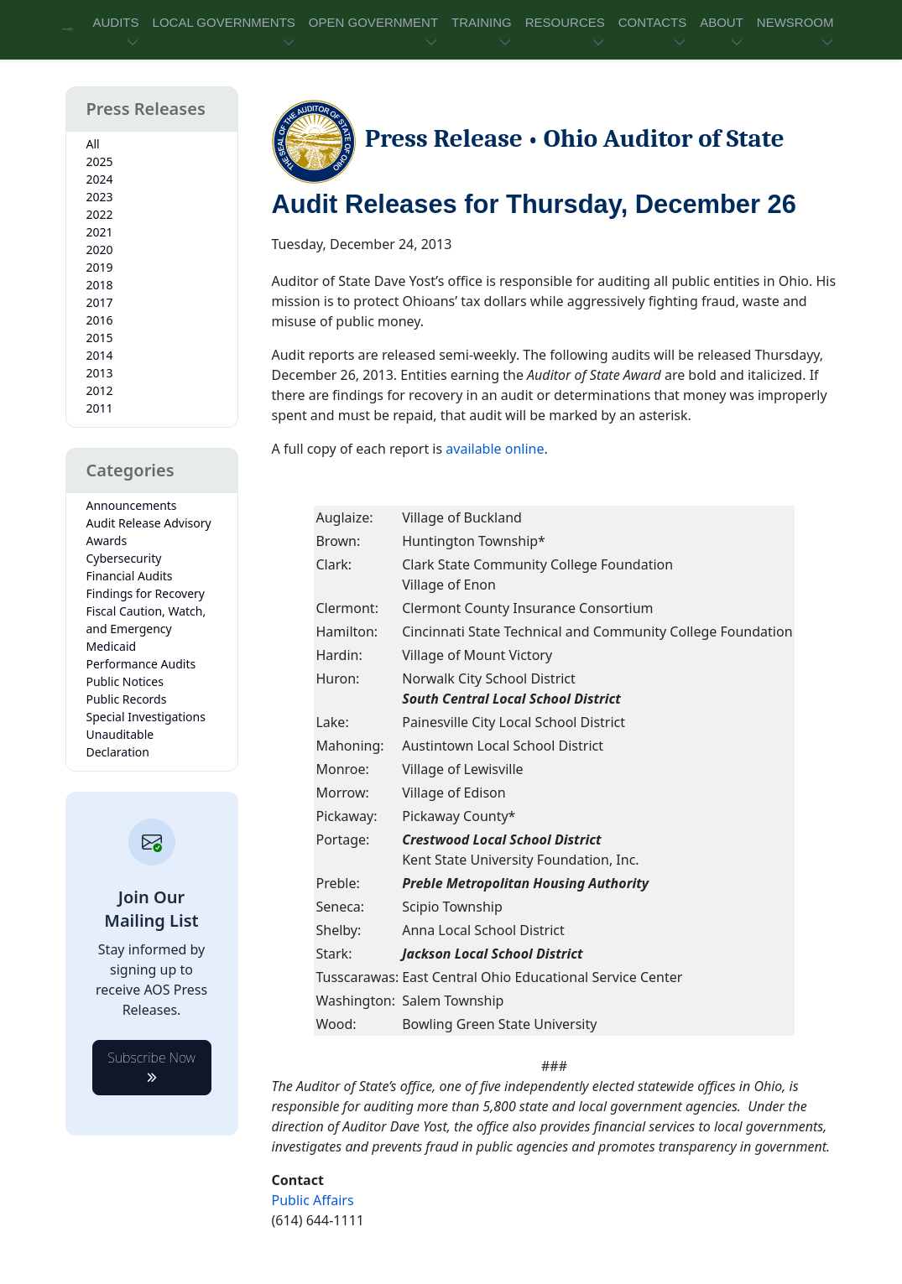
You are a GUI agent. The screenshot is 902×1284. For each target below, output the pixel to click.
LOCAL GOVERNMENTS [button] (224, 22)
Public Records (126, 699)
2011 (99, 408)
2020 (99, 249)
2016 (99, 320)
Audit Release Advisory (148, 523)
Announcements (131, 505)
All (93, 144)
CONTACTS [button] (652, 22)
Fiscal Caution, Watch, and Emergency (146, 620)
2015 (99, 338)
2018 (99, 285)
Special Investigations (146, 717)
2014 (99, 355)
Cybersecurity (124, 558)
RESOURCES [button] (565, 22)
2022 (99, 214)
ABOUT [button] (721, 22)
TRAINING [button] (481, 22)
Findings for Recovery (146, 593)
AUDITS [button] (116, 22)
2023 (99, 197)
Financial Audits (129, 576)
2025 (99, 161)
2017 (99, 302)
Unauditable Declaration (120, 743)
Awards (107, 540)
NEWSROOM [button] (795, 22)
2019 (99, 267)
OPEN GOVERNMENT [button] (373, 22)
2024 (99, 179)
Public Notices (125, 681)
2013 (99, 373)
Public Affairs (313, 1200)
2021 (99, 232)
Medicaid (111, 646)
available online (495, 448)
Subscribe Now (151, 1063)
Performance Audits (141, 664)
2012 (99, 390)
